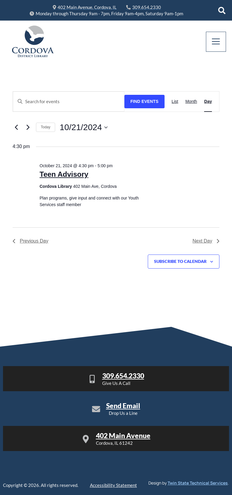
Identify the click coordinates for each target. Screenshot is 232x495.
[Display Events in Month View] (191, 101)
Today (45, 127)
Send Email (123, 405)
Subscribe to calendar (180, 261)
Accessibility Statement (113, 485)
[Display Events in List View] (175, 101)
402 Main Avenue (123, 435)
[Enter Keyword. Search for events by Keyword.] (68, 101)
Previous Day (30, 240)
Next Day (205, 240)
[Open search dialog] (222, 10)
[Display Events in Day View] (208, 101)
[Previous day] (16, 127)
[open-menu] (216, 41)
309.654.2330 (123, 375)
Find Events (144, 101)
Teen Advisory (64, 174)
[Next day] (27, 127)
